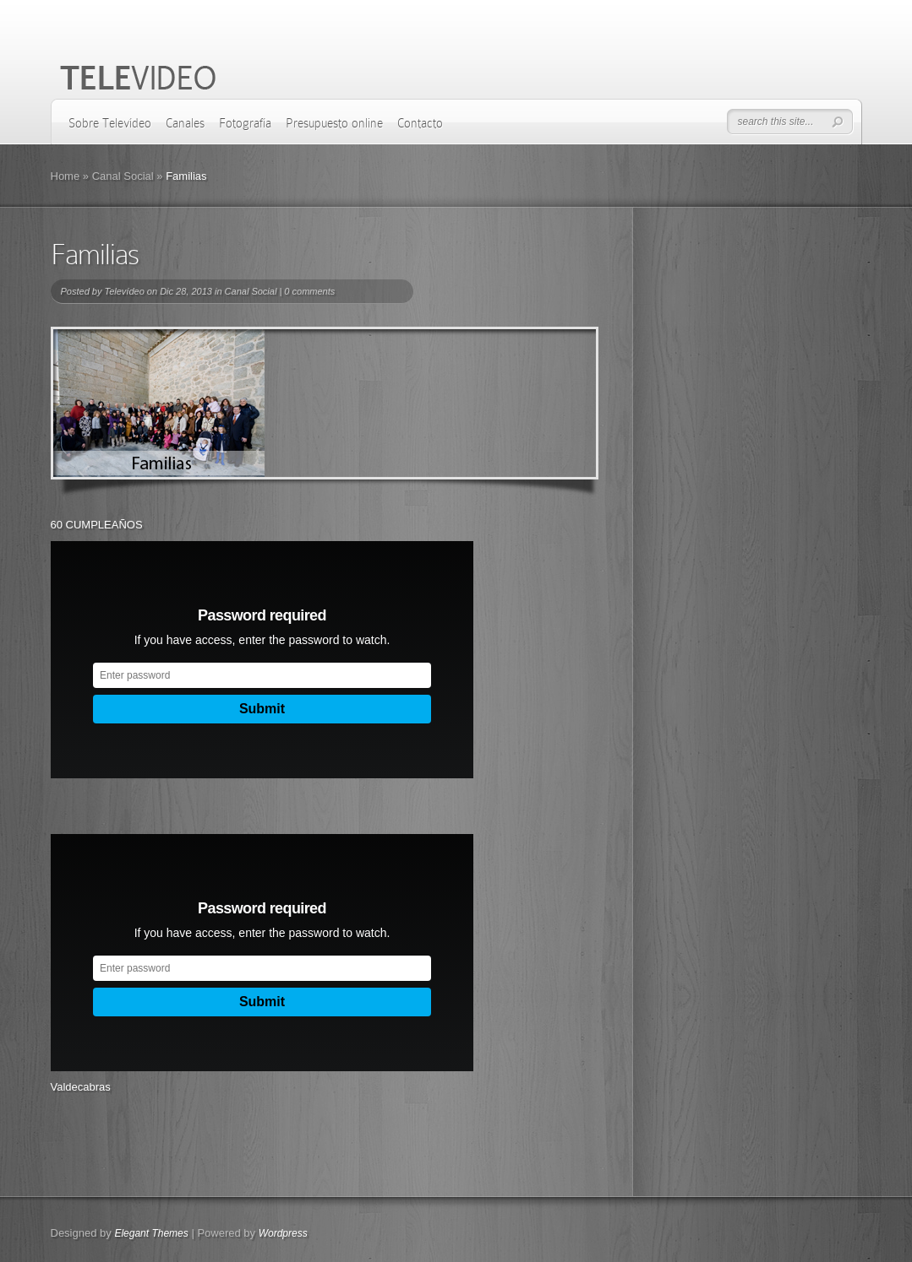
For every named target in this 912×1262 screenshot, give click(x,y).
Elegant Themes (151, 1233)
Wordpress (283, 1233)
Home (65, 176)
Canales (185, 123)
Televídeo (124, 291)
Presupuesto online (334, 123)
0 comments (309, 291)
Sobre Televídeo (109, 123)
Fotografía (245, 123)
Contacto (420, 123)
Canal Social (123, 176)
